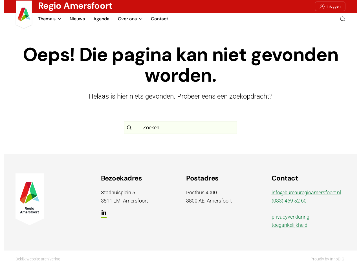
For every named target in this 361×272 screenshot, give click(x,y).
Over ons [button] (130, 19)
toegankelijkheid (289, 225)
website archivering (43, 259)
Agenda (101, 19)
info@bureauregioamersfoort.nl (306, 192)
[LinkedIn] (104, 215)
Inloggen (330, 6)
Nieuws (77, 19)
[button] (342, 19)
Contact (159, 19)
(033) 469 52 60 (289, 201)
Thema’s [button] (49, 19)
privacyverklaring (290, 217)
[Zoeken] (180, 127)
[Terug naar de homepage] (24, 15)
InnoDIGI (337, 259)
